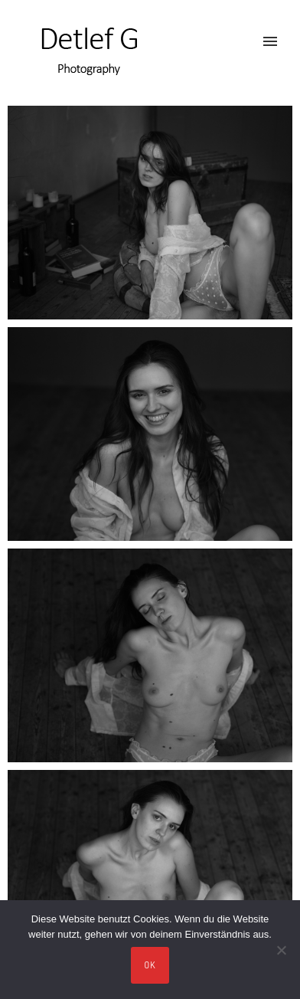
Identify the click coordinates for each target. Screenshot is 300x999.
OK (150, 965)
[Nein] (281, 950)
